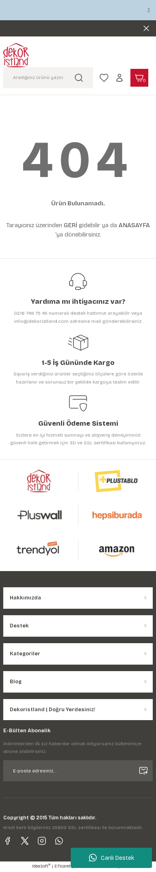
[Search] (48, 77)
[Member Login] (119, 77)
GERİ (70, 225)
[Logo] (16, 55)
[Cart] (139, 78)
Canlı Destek (111, 857)
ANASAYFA (134, 225)
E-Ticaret (62, 866)
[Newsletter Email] (78, 770)
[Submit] (143, 770)
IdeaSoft (41, 866)
